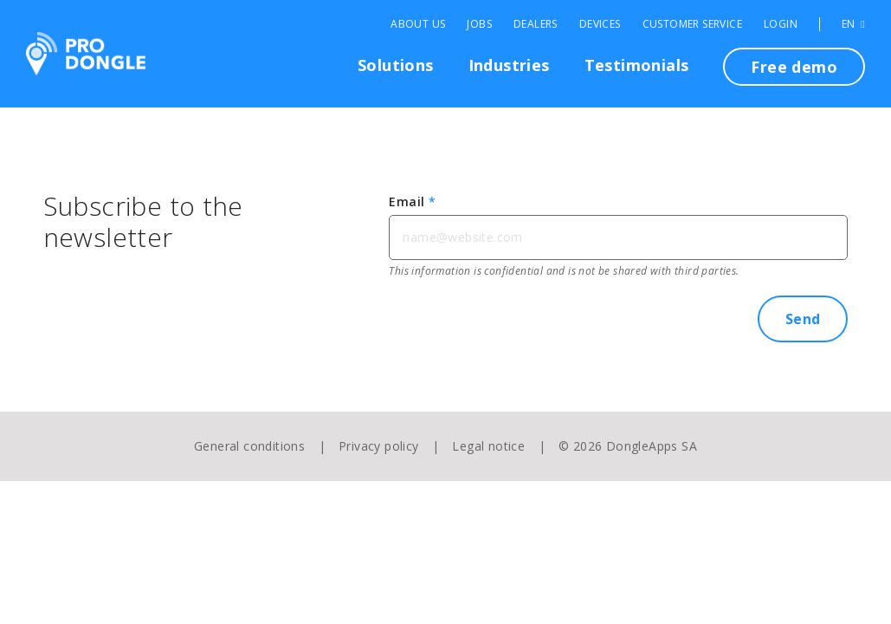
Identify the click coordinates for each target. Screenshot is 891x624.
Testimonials (636, 65)
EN (853, 24)
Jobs (479, 24)
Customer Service (692, 24)
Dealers (535, 24)
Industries (509, 65)
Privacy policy (379, 446)
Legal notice (488, 446)
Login (780, 24)
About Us (418, 24)
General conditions (249, 446)
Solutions (396, 65)
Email (412, 201)
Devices (600, 24)
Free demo (794, 66)
